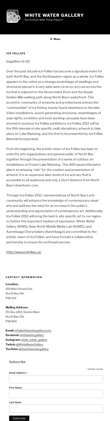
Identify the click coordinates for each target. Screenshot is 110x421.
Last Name (15, 402)
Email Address (18, 373)
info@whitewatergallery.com (32, 330)
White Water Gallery (54, 15)
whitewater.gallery (32, 335)
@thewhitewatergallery (34, 349)
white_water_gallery (34, 339)
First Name (15, 387)
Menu (55, 38)
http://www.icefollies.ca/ (23, 252)
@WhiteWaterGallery (29, 344)
